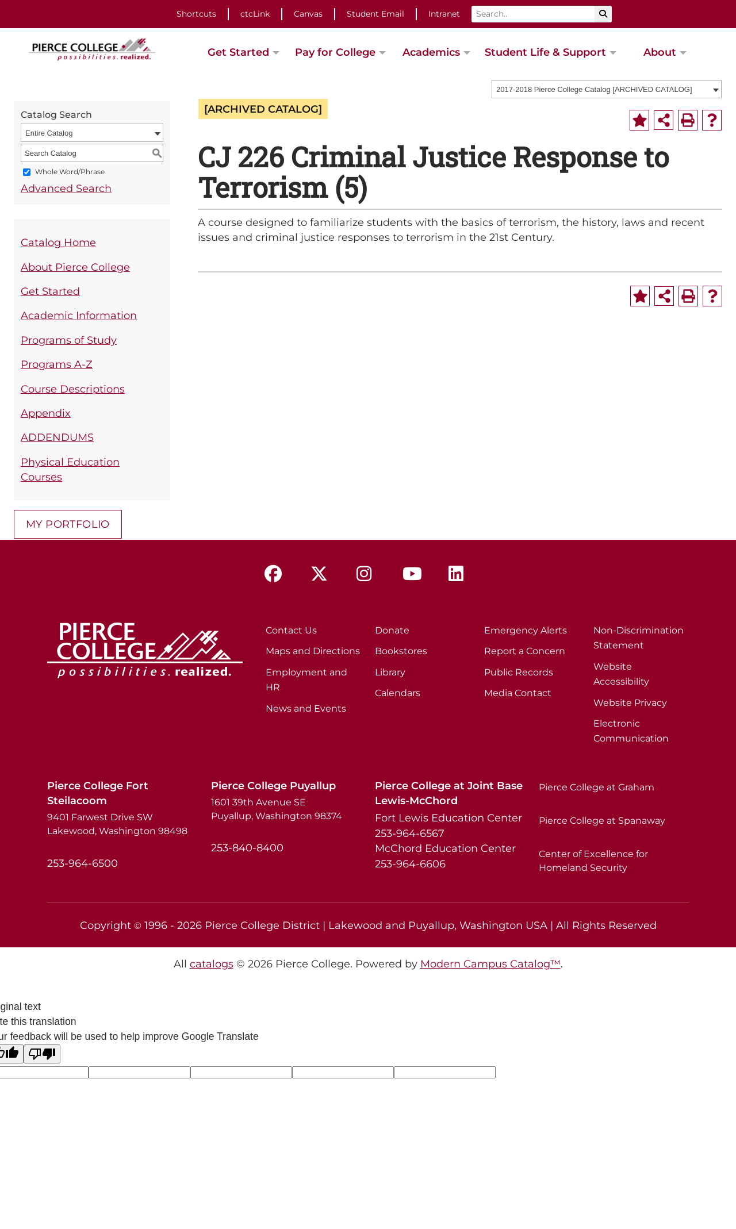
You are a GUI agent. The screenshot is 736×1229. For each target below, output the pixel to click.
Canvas (308, 14)
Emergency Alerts (525, 630)
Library (390, 672)
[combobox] (607, 89)
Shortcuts (196, 14)
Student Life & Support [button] (545, 52)
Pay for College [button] (335, 52)
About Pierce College (75, 267)
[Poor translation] (42, 1053)
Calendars (397, 693)
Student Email (375, 14)
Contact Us (291, 630)
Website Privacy (630, 702)
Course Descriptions (73, 389)
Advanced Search (66, 188)
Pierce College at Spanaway (602, 820)
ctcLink (255, 14)
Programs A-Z (57, 364)
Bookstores (401, 651)
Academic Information (79, 315)
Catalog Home (58, 242)
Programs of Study (69, 340)
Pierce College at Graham (596, 787)
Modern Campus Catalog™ (490, 964)
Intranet (444, 14)
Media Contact (517, 693)
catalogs (211, 964)
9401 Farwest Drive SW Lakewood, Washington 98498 (117, 824)
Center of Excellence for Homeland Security (593, 860)
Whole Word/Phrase (70, 172)
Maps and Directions (313, 651)
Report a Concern (524, 651)
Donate (392, 630)
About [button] (659, 52)
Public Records (518, 672)
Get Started (50, 291)
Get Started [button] (238, 52)
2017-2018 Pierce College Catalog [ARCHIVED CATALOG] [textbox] (594, 89)
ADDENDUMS (57, 437)
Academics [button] (431, 52)
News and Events (306, 708)
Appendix (46, 413)
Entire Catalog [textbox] (48, 133)
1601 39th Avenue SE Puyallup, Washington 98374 (276, 809)
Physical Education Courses (70, 469)
